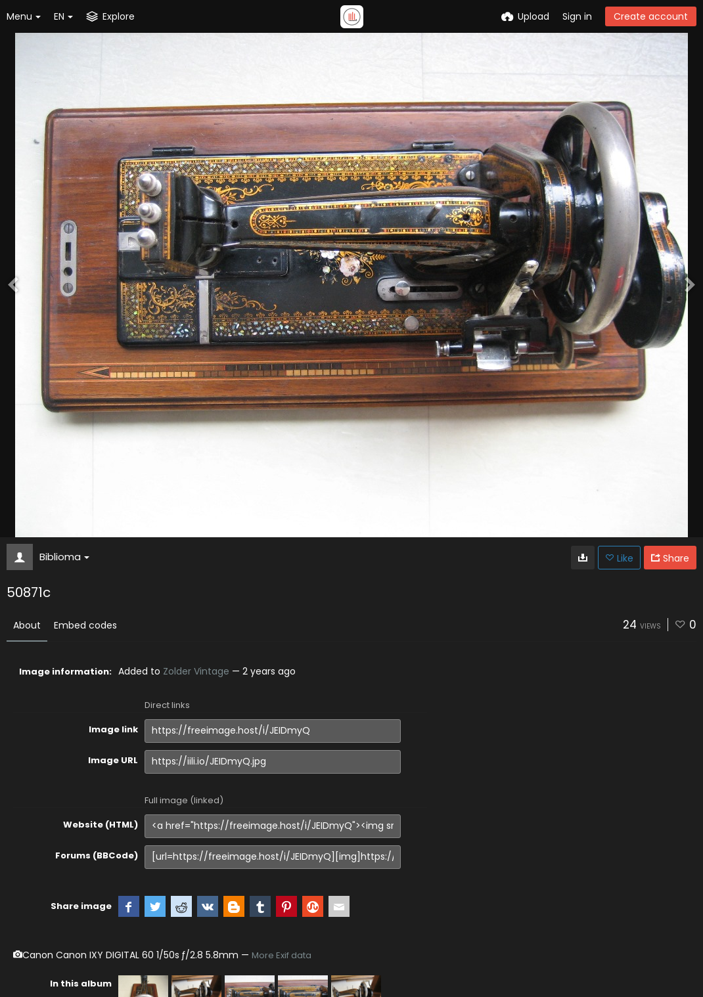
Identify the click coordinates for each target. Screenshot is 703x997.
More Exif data (281, 955)
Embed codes (85, 625)
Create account (651, 16)
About (27, 625)
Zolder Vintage (196, 671)
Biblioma (64, 557)
